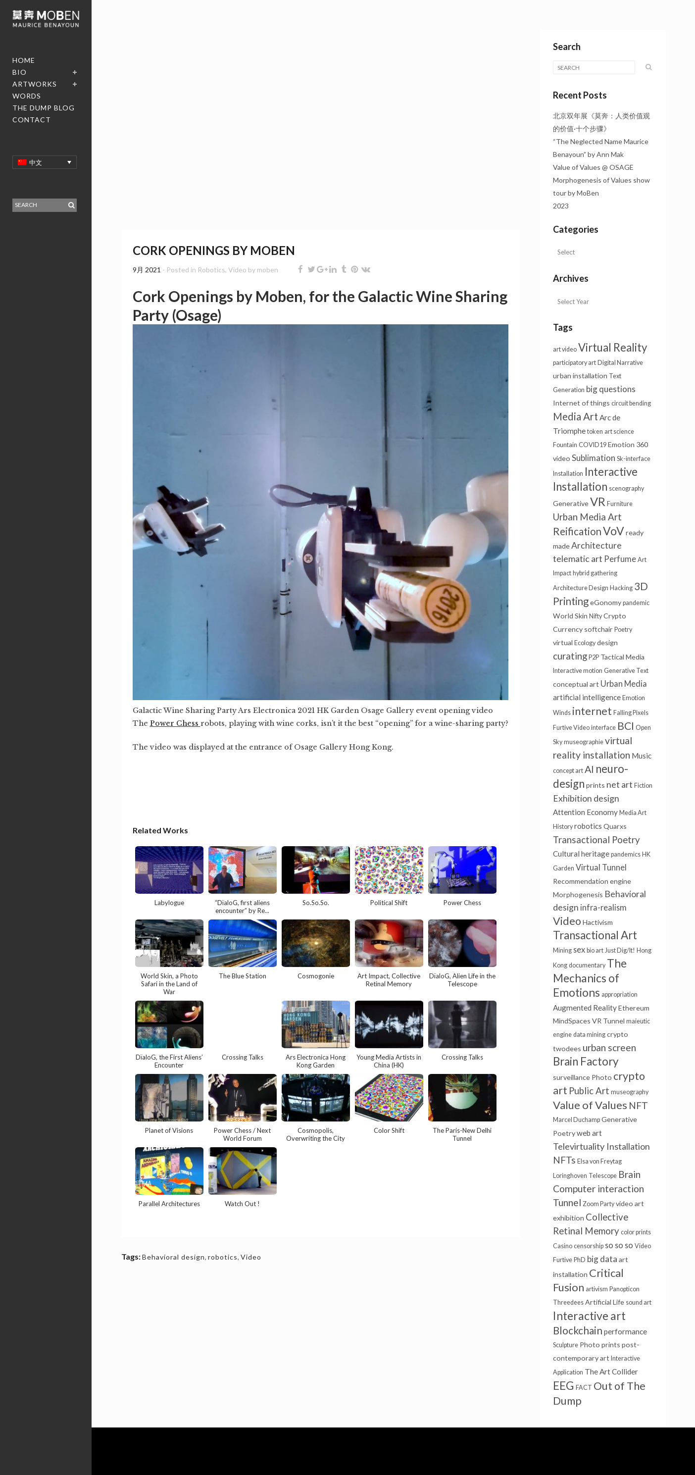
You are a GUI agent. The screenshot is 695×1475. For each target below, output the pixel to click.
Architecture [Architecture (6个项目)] (596, 545)
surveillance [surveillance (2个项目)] (571, 1077)
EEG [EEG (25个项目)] (563, 1385)
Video (237, 269)
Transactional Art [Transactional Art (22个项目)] (595, 935)
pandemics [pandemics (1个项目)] (626, 854)
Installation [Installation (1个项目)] (568, 473)
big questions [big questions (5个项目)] (611, 389)
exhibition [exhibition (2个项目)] (568, 1218)
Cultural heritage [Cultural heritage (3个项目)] (581, 853)
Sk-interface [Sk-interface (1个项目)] (633, 458)
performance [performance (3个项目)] (625, 1331)
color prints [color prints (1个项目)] (636, 1232)
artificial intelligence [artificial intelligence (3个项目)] (587, 697)
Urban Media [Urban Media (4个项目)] (623, 683)
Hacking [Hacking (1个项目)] (621, 588)
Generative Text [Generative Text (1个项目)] (626, 670)
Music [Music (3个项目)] (641, 755)
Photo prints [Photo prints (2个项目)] (600, 1344)
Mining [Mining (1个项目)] (562, 950)
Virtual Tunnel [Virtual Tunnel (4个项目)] (601, 867)
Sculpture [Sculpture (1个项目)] (565, 1345)
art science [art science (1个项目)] (619, 431)
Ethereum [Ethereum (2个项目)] (633, 1008)
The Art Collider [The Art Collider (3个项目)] (611, 1371)
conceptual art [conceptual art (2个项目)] (576, 684)
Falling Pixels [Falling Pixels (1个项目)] (630, 712)
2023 (561, 206)
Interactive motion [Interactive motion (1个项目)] (577, 670)
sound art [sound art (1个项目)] (638, 1302)
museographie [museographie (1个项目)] (583, 742)
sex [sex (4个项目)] (579, 949)
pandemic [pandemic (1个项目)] (636, 603)
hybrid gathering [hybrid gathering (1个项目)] (595, 573)
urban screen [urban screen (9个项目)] (609, 1047)
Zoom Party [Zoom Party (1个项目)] (598, 1204)
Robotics (211, 269)
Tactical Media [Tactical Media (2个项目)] (622, 657)
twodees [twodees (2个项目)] (567, 1048)
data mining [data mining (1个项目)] (589, 1034)
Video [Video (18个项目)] (567, 921)
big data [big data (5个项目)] (602, 1259)
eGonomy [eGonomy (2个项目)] (605, 602)
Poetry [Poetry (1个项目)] (623, 629)
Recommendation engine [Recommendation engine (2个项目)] (592, 881)
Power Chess (175, 723)
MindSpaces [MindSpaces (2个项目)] (572, 1021)
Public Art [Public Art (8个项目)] (589, 1090)
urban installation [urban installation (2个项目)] (580, 375)
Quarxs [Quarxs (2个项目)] (615, 826)
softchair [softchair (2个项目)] (598, 629)
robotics (223, 1257)
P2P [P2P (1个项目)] (594, 657)
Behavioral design (173, 1257)
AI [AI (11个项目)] (589, 769)
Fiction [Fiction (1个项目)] (643, 785)
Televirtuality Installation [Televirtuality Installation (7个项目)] (601, 1146)
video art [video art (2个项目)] (630, 1203)
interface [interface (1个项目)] (603, 727)
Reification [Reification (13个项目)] (577, 531)
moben (267, 269)
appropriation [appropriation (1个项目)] (619, 994)
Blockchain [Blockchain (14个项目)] (577, 1330)
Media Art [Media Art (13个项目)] (575, 416)
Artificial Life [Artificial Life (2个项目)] (604, 1302)
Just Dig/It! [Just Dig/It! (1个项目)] (620, 950)
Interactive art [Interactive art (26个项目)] (589, 1315)
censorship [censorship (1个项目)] (588, 1246)
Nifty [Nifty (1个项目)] (595, 616)
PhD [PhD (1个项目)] (580, 1260)
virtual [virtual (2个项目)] (563, 642)
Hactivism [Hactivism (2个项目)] (598, 922)
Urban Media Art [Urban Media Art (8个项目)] (587, 516)
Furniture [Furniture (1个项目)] (620, 504)
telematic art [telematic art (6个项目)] (577, 559)
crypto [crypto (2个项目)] (617, 1034)
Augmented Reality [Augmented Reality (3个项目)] (585, 1007)
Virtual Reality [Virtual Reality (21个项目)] (612, 347)
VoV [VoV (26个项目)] (613, 531)
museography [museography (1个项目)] (629, 1092)
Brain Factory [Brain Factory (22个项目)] (585, 1061)
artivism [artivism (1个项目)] (597, 1289)
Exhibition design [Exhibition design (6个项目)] (586, 798)
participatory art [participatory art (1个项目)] (574, 362)
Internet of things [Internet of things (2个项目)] (581, 403)
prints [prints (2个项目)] (595, 785)
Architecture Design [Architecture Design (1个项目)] (580, 588)
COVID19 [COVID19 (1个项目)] (592, 445)
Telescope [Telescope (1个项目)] (603, 1175)
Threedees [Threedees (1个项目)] (568, 1302)
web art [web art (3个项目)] (589, 1132)
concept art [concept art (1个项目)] (568, 770)
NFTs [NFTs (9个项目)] (564, 1160)
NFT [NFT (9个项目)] (638, 1105)
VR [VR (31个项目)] (597, 502)
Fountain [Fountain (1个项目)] (565, 445)
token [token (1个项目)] (595, 431)
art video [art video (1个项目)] (565, 349)
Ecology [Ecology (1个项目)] (585, 643)
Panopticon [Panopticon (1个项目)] (624, 1289)
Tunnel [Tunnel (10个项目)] (567, 1202)
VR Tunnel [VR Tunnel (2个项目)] (608, 1021)
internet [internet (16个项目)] (592, 711)
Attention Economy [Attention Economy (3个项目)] (585, 812)
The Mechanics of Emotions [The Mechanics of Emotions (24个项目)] (590, 978)
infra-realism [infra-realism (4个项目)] (603, 907)
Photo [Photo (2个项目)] (602, 1077)
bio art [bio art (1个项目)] (595, 950)
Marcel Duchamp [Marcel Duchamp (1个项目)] (576, 1119)
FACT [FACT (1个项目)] (584, 1387)
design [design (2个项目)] (607, 642)
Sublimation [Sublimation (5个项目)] (593, 458)
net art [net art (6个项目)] (619, 784)
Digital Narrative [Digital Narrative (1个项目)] (620, 362)
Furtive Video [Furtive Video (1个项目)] (571, 727)
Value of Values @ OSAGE (593, 167)
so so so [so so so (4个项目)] (619, 1245)
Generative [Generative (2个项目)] (571, 503)
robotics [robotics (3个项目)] (588, 825)
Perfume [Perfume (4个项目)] (620, 558)
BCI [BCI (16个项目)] (625, 725)
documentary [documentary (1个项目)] (587, 965)
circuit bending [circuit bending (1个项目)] (631, 403)
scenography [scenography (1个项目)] (626, 488)
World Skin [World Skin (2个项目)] (570, 615)
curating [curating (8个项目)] (570, 656)
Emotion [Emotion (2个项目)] (621, 444)
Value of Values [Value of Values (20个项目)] (590, 1105)
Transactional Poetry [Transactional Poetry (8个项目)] (596, 839)
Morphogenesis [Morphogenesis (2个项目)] (578, 894)
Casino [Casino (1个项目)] (562, 1246)
